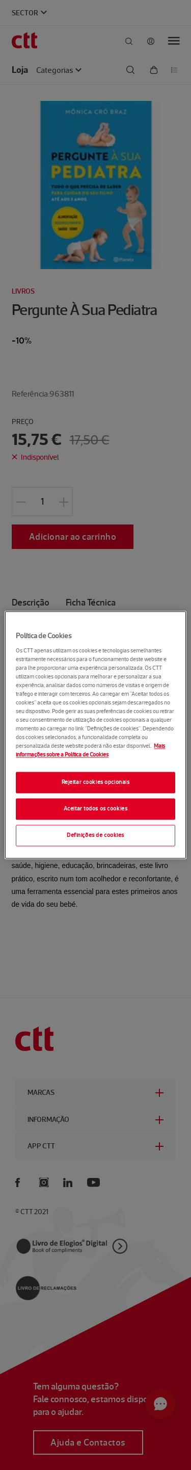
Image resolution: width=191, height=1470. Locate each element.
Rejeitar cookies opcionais (96, 782)
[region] (95, 735)
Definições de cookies (95, 835)
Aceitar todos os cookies (96, 808)
